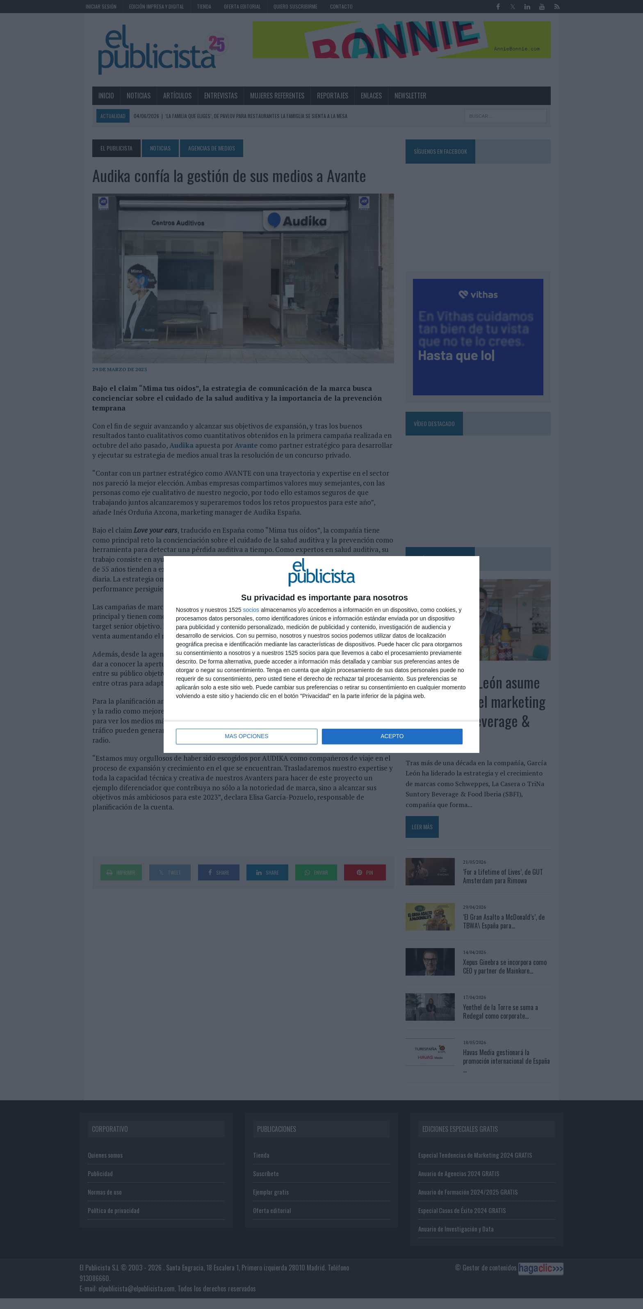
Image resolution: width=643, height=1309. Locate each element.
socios (251, 610)
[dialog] (321, 654)
